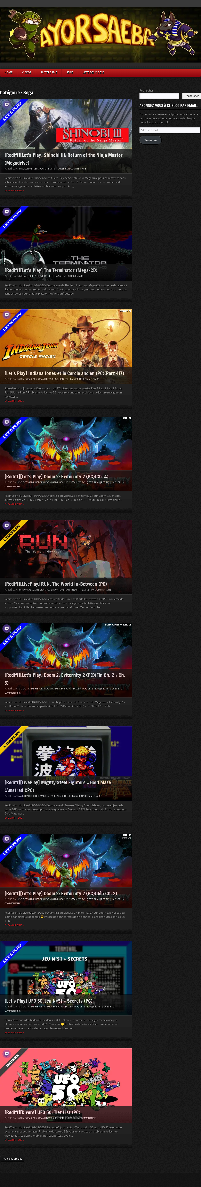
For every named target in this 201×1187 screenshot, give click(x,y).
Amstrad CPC (27, 796)
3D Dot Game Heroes (31, 482)
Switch (82, 482)
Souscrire (150, 140)
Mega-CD (24, 276)
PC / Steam (39, 379)
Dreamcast (25, 589)
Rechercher (146, 90)
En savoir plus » (14, 190)
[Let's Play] (39, 168)
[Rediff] (50, 168)
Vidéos (26, 72)
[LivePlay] (64, 589)
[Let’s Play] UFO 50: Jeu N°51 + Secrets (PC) (49, 1000)
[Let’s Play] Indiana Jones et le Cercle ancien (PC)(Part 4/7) (64, 373)
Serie (69, 72)
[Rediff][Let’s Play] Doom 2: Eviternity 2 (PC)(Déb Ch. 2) (61, 893)
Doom (48, 482)
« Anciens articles (12, 1158)
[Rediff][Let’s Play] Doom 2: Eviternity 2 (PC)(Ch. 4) (56, 476)
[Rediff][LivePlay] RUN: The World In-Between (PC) (56, 583)
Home (9, 72)
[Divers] (50, 1118)
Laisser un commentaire (71, 168)
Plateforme (49, 72)
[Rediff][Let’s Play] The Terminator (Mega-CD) (51, 270)
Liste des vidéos (93, 72)
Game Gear (25, 379)
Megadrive (25, 168)
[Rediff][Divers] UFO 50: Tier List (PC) (42, 1112)
